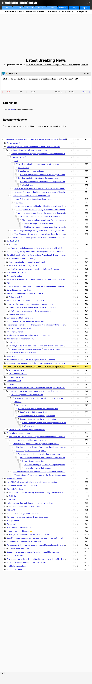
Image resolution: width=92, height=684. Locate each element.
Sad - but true (23, 168)
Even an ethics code (17, 314)
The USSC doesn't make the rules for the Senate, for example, (40, 475)
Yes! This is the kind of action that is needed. (26, 293)
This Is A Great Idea (15, 555)
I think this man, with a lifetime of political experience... (36, 444)
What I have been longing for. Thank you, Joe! (26, 300)
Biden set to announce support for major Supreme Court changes (53, 65)
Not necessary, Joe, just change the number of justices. (30, 503)
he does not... (22, 405)
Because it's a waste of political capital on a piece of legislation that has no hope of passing (53, 192)
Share (71, 92)
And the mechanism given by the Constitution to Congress (35, 269)
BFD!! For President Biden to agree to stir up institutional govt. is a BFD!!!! (37, 279)
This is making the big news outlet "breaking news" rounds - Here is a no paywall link (42, 251)
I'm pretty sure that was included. (22, 353)
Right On (12, 496)
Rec (8, 92)
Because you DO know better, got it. (31, 451)
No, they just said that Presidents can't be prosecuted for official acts (49, 182)
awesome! (11, 356)
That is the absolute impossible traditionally (27, 262)
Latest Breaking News (35, 11)
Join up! (74, 8)
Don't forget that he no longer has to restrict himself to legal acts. (36, 391)
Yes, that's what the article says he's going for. (28, 150)
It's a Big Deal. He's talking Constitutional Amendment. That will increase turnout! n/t (42, 255)
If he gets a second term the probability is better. (29, 534)
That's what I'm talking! (16, 272)
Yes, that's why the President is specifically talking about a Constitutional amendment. (45, 437)
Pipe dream (13, 342)
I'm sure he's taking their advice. (37, 468)
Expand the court (14, 381)
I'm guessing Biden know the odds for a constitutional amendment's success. (39, 545)
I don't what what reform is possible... (22, 486)
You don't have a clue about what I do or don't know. (40, 454)
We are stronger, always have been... (39, 223)
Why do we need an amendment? (20, 339)
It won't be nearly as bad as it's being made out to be (44, 423)
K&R (8, 283)
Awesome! (11, 524)
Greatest (29, 8)
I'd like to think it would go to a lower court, (27, 430)
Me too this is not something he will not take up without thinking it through (45, 206)
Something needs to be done (19, 290)
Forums (52, 8)
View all (84, 65)
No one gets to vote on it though (22, 258)
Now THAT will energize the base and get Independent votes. (32, 482)
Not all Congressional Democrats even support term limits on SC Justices (51, 175)
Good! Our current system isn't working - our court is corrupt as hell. (35, 538)
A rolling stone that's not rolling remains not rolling (28, 335)
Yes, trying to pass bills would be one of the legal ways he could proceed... (44, 398)
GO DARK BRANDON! (15, 377)
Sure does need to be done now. (20, 318)
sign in (12, 109)
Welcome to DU (15, 297)
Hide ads (62, 8)
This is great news (14, 569)
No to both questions (18, 374)
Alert (33, 92)
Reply (84, 92)
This (16, 161)
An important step (14, 276)
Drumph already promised (19, 548)
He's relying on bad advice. (33, 461)
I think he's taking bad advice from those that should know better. (41, 447)
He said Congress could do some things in (28, 440)
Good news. (12, 499)
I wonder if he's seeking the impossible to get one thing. (30, 304)
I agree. (19, 203)
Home (7, 8)
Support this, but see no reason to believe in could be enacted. (33, 552)
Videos (40, 8)
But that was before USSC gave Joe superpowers (38, 178)
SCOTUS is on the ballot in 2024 (20, 527)
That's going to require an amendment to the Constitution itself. (33, 147)
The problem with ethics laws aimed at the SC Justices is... (33, 307)
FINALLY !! (11, 510)
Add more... (13, 244)
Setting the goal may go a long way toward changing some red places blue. (44, 230)
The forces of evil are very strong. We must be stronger (45, 220)
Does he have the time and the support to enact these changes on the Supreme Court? (42, 367)
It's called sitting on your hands (31, 171)
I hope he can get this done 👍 (19, 531)
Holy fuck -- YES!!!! (14, 479)
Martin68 (13, 74)
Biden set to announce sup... (62, 11)
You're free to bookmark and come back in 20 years (37, 164)
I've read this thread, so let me (19, 433)
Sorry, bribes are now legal (20, 328)
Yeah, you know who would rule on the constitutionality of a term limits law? (39, 388)
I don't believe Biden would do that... (35, 412)
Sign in (85, 8)
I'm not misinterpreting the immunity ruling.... (39, 419)
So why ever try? (19, 157)
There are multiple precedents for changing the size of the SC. (36, 248)
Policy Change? (13, 520)
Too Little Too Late (15, 489)
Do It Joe (10, 384)
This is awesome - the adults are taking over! (25, 321)
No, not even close (16, 370)
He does (17, 402)
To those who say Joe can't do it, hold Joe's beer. (27, 517)
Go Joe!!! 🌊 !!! (13, 241)
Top (20, 92)
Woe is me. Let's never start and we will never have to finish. (39, 189)
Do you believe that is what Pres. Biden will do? (38, 409)
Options (58, 92)
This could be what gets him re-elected (23, 513)
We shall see (27, 185)
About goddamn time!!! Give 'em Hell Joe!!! (25, 541)
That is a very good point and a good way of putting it (46, 227)
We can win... (29, 426)
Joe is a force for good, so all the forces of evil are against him (44, 213)
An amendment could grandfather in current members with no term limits (43, 237)
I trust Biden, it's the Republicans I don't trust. (33, 199)
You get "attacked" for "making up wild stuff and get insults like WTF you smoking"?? (44, 492)
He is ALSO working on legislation (23, 265)
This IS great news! (15, 332)
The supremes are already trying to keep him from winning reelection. (45, 210)
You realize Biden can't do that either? (24, 506)
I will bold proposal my (16, 566)
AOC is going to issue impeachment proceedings (31, 311)
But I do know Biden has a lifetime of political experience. (44, 458)
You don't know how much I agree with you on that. (41, 217)
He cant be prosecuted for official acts (27, 395)
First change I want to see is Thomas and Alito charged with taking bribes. (38, 325)
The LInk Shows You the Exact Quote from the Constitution (35, 349)
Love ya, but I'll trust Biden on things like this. (31, 196)
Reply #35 (83, 11)
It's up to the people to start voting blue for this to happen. (31, 360)
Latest (18, 8)
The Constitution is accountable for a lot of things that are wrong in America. (39, 363)
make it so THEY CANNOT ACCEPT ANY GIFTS (26, 562)
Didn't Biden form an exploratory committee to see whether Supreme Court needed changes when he (48, 286)
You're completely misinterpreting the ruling (36, 416)
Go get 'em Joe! (13, 143)
